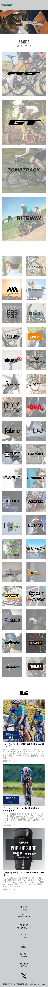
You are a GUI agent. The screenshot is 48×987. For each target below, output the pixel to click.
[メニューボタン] (44, 5)
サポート (24, 955)
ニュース (24, 935)
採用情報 (24, 964)
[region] (24, 22)
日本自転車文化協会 (24, 915)
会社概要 (24, 908)
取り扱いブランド (24, 926)
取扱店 (24, 945)
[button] (20, 32)
